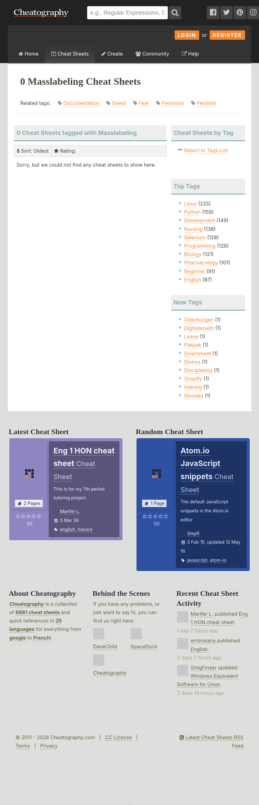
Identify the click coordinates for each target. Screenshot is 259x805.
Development (199, 220)
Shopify (193, 379)
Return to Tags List (206, 150)
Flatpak (192, 345)
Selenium (195, 237)
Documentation (81, 103)
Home (28, 54)
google (17, 638)
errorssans (203, 640)
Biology (193, 254)
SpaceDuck (144, 646)
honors (85, 529)
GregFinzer (204, 667)
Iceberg (193, 387)
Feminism (173, 103)
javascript (197, 560)
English (192, 280)
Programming (200, 246)
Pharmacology (201, 262)
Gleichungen (199, 320)
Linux (190, 203)
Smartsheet (197, 353)
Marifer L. (70, 511)
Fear (144, 103)
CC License (118, 737)
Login (187, 35)
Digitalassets (199, 328)
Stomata (193, 396)
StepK (193, 533)
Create (112, 54)
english (67, 529)
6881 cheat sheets (38, 612)
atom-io (218, 560)
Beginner (194, 271)
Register (227, 35)
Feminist (206, 103)
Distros (192, 362)
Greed (119, 103)
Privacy (48, 746)
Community (152, 54)
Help (190, 54)
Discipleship (198, 370)
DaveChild (105, 646)
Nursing (193, 229)
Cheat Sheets (70, 54)
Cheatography (26, 604)
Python (192, 212)
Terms (23, 746)
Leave (191, 336)
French (41, 638)
